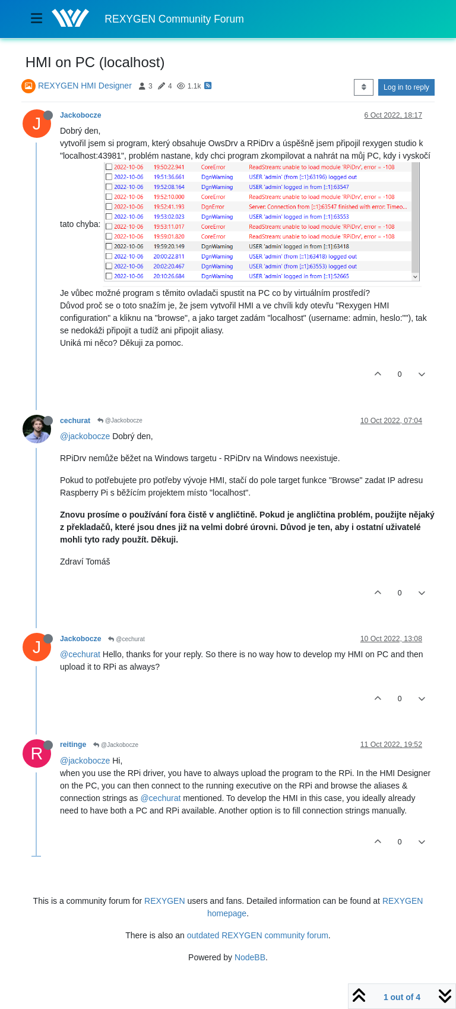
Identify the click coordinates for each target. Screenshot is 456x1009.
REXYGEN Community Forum (173, 19)
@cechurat (126, 639)
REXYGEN (164, 901)
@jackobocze (85, 436)
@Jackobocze (119, 420)
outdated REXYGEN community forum (257, 935)
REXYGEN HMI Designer (85, 85)
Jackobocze (80, 115)
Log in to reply (406, 87)
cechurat (75, 421)
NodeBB (250, 957)
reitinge (73, 744)
